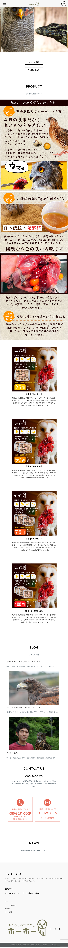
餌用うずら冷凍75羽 (34, 539)
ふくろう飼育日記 (10, 905)
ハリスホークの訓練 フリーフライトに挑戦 (24, 707)
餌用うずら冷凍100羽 (34, 611)
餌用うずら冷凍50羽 (34, 466)
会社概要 (7, 909)
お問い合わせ (34, 70)
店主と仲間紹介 (12, 753)
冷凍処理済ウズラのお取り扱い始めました (23, 662)
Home (7, 902)
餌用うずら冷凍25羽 (34, 394)
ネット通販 (34, 62)
